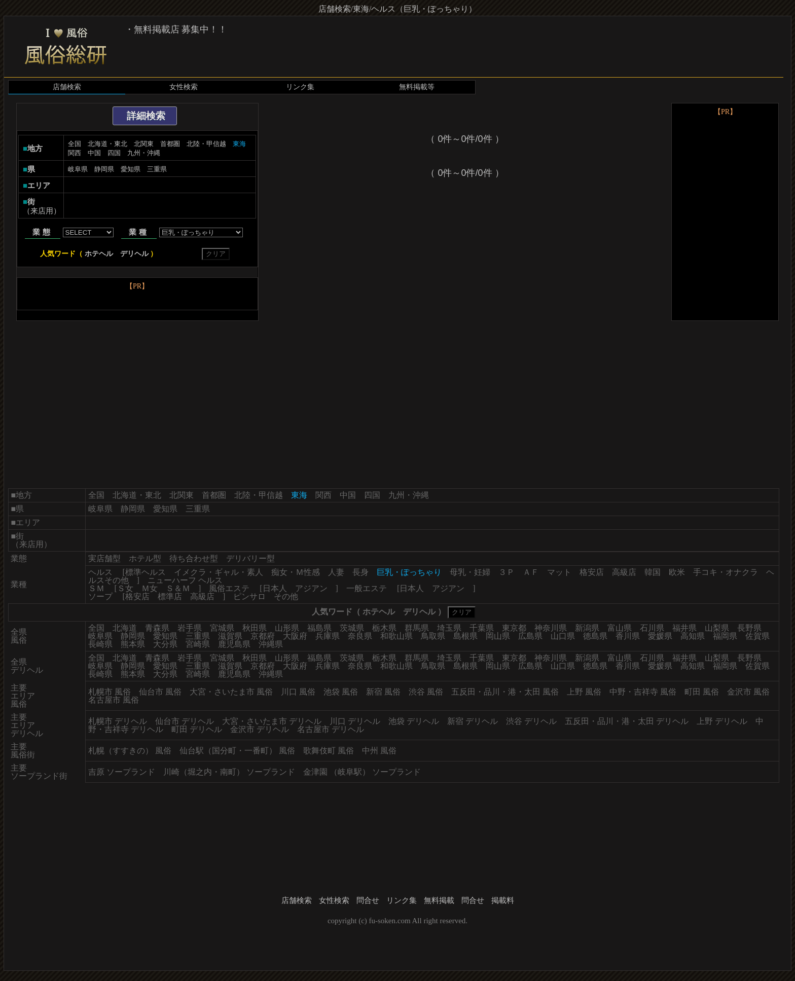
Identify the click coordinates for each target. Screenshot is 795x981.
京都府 (262, 636)
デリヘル (134, 254)
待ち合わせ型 (193, 558)
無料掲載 (439, 900)
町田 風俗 (701, 691)
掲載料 (502, 900)
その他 (286, 596)
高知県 (692, 636)
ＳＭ (96, 588)
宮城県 (222, 628)
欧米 (677, 572)
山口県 (563, 636)
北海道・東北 (107, 144)
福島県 (319, 628)
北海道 (125, 628)
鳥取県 (433, 636)
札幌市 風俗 (109, 691)
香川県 (628, 636)
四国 (114, 153)
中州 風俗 (379, 750)
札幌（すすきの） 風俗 (129, 750)
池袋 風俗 (340, 691)
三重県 (157, 169)
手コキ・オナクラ (725, 572)
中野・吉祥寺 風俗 (642, 691)
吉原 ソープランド (121, 772)
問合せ (367, 900)
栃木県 (384, 628)
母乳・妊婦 (470, 572)
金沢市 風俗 (748, 691)
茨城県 (352, 628)
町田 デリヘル (196, 729)
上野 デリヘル (722, 721)
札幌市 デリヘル (117, 721)
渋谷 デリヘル (531, 721)
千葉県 (481, 628)
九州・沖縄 (143, 153)
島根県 (465, 636)
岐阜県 (78, 169)
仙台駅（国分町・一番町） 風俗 (237, 750)
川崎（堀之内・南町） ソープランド (229, 772)
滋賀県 (230, 636)
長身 (360, 572)
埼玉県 (449, 628)
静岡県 (104, 169)
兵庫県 (327, 636)
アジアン (311, 588)
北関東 (144, 144)
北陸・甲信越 (206, 144)
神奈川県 (550, 628)
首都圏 (170, 144)
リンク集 (300, 87)
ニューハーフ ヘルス (185, 580)
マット (559, 572)
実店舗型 (104, 558)
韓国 (652, 572)
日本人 (275, 588)
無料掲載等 (417, 87)
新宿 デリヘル (472, 721)
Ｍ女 (149, 588)
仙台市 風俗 (160, 691)
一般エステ (366, 588)
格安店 (592, 572)
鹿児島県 (234, 644)
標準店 (170, 596)
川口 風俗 (298, 691)
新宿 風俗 (383, 691)
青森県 (157, 628)
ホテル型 (145, 558)
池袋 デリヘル (413, 721)
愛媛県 (660, 636)
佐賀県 (757, 636)
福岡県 (725, 636)
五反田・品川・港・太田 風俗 (505, 691)
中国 (94, 153)
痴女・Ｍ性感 (295, 572)
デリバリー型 (250, 558)
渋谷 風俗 (426, 691)
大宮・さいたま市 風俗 (231, 691)
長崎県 (100, 644)
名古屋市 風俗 (113, 700)
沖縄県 (271, 644)
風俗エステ (229, 588)
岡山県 (498, 636)
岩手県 (189, 628)
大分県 (165, 644)
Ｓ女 (125, 588)
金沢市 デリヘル (259, 729)
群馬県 (417, 628)
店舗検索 (67, 87)
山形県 (287, 628)
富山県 (619, 628)
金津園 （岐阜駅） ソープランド (362, 772)
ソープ (100, 596)
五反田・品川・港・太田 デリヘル (627, 721)
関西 (74, 153)
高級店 (624, 572)
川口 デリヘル (355, 721)
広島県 (530, 636)
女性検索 (183, 87)
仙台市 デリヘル (184, 721)
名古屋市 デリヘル (330, 729)
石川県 (652, 628)
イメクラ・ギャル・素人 (218, 572)
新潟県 (587, 628)
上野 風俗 (584, 691)
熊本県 (133, 644)
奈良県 (360, 636)
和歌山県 (396, 636)
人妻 (336, 572)
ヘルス (100, 572)
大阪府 (295, 636)
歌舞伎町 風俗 (328, 750)
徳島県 (595, 636)
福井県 (684, 628)
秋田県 (254, 628)
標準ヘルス (145, 572)
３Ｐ (506, 572)
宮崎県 (198, 644)
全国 (74, 144)
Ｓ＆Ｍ (178, 588)
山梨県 (717, 628)
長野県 (749, 628)
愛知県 (130, 169)
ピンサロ (249, 596)
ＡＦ (531, 572)
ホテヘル (99, 254)
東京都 (514, 628)
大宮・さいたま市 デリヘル (271, 721)
